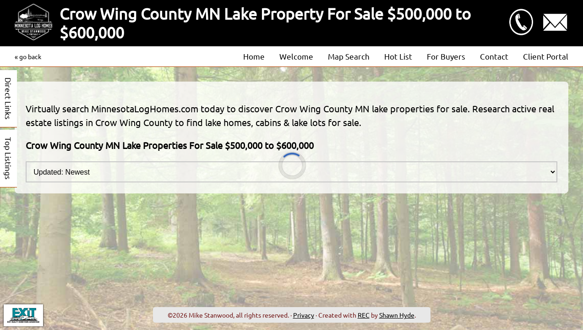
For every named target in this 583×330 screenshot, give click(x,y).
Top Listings (8, 158)
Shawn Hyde (396, 315)
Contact (494, 56)
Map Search (349, 56)
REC (364, 315)
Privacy (303, 315)
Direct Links (8, 98)
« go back (28, 56)
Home (254, 56)
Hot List (398, 56)
